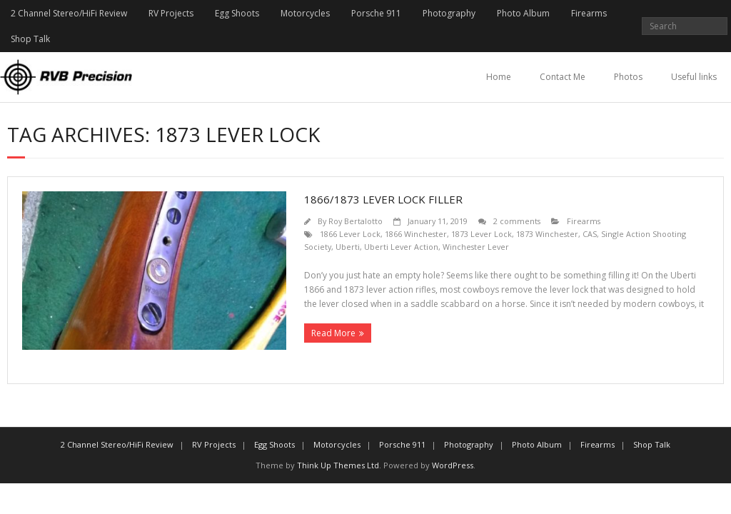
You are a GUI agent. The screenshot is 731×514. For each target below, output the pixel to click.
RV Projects (170, 13)
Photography (449, 13)
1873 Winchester (547, 233)
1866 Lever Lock (350, 233)
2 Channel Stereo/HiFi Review (69, 13)
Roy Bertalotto (355, 221)
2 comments (516, 221)
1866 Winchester (416, 233)
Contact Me (562, 77)
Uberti (348, 246)
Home (498, 77)
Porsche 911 (376, 13)
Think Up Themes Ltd (338, 465)
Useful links (694, 77)
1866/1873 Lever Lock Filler (383, 199)
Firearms (589, 13)
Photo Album (523, 13)
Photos (628, 77)
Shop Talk (30, 39)
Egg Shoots (237, 13)
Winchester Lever (476, 246)
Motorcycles (305, 13)
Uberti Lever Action (401, 246)
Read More (333, 333)
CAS (590, 233)
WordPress (452, 465)
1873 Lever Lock (481, 233)
